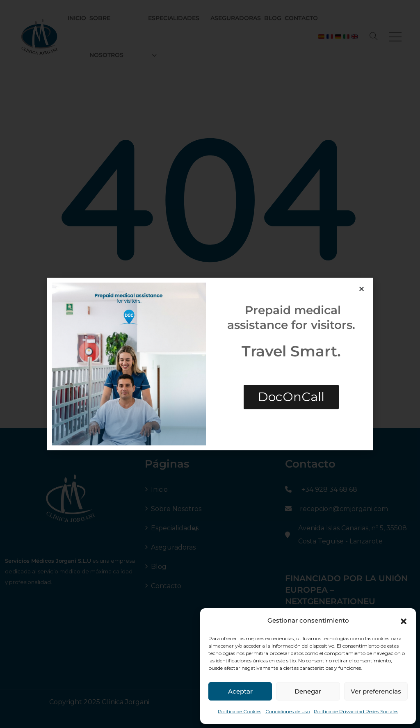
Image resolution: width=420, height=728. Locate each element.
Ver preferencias (376, 691)
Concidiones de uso (287, 711)
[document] (210, 364)
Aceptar (240, 691)
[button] (403, 620)
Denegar (307, 691)
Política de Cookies (239, 711)
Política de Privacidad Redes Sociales (356, 711)
